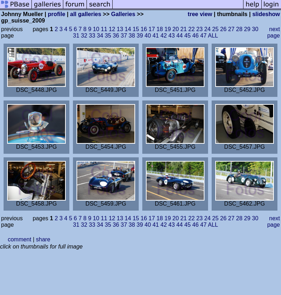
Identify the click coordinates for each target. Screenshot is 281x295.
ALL (213, 36)
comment (19, 239)
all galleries (85, 14)
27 (231, 29)
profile (56, 14)
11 (104, 29)
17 (152, 29)
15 (136, 29)
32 (84, 36)
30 (255, 29)
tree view (200, 14)
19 (167, 29)
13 (120, 29)
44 (179, 36)
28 (239, 29)
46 (195, 36)
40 (147, 36)
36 (116, 36)
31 (76, 36)
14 (128, 29)
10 (96, 29)
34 (100, 36)
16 (143, 29)
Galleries (123, 14)
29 (247, 29)
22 (191, 29)
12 (112, 29)
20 (175, 29)
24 (207, 29)
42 (164, 36)
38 (132, 36)
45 (187, 36)
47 (203, 36)
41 (156, 36)
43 (171, 36)
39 (140, 36)
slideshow (266, 14)
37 (124, 36)
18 (160, 29)
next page (273, 32)
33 (92, 36)
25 (215, 29)
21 (184, 29)
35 (108, 36)
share (43, 239)
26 (223, 29)
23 (199, 29)
